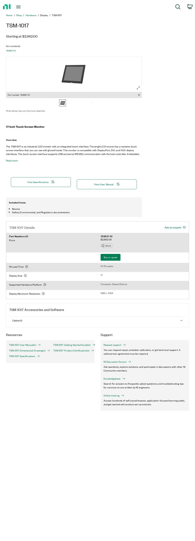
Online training (114, 395)
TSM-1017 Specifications (24, 356)
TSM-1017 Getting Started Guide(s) (72, 345)
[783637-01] (62, 103)
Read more (12, 160)
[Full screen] (138, 88)
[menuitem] (178, 7)
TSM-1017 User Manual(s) (25, 345)
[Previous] (56, 103)
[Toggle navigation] (25, 7)
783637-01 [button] (11, 50)
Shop (19, 15)
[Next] (91, 103)
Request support (115, 345)
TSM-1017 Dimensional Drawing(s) (28, 350)
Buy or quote (110, 257)
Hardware (31, 15)
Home (9, 15)
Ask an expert (172, 227)
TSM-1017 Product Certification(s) (72, 350)
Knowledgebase (114, 378)
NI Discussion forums (117, 361)
